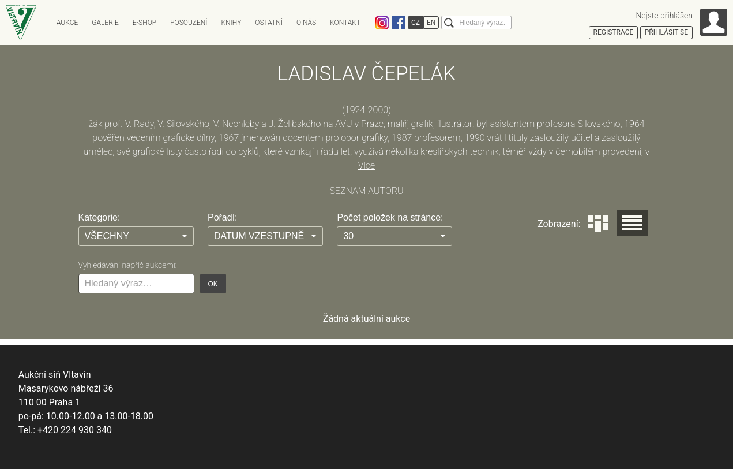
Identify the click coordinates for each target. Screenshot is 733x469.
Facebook (398, 22)
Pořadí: (223, 217)
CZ (415, 22)
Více (366, 165)
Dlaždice (598, 223)
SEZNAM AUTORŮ (366, 190)
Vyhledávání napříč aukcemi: (127, 265)
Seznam (632, 222)
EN (431, 22)
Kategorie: (99, 217)
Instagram (382, 22)
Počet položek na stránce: (390, 217)
